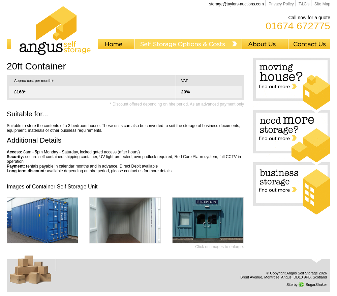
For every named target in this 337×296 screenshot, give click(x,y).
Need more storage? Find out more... (291, 136)
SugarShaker (316, 285)
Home (116, 44)
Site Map (322, 4)
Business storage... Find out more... (291, 188)
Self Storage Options (188, 44)
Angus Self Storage (54, 29)
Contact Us (309, 44)
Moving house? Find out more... (291, 84)
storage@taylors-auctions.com (236, 4)
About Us (265, 44)
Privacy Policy (281, 4)
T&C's (304, 4)
